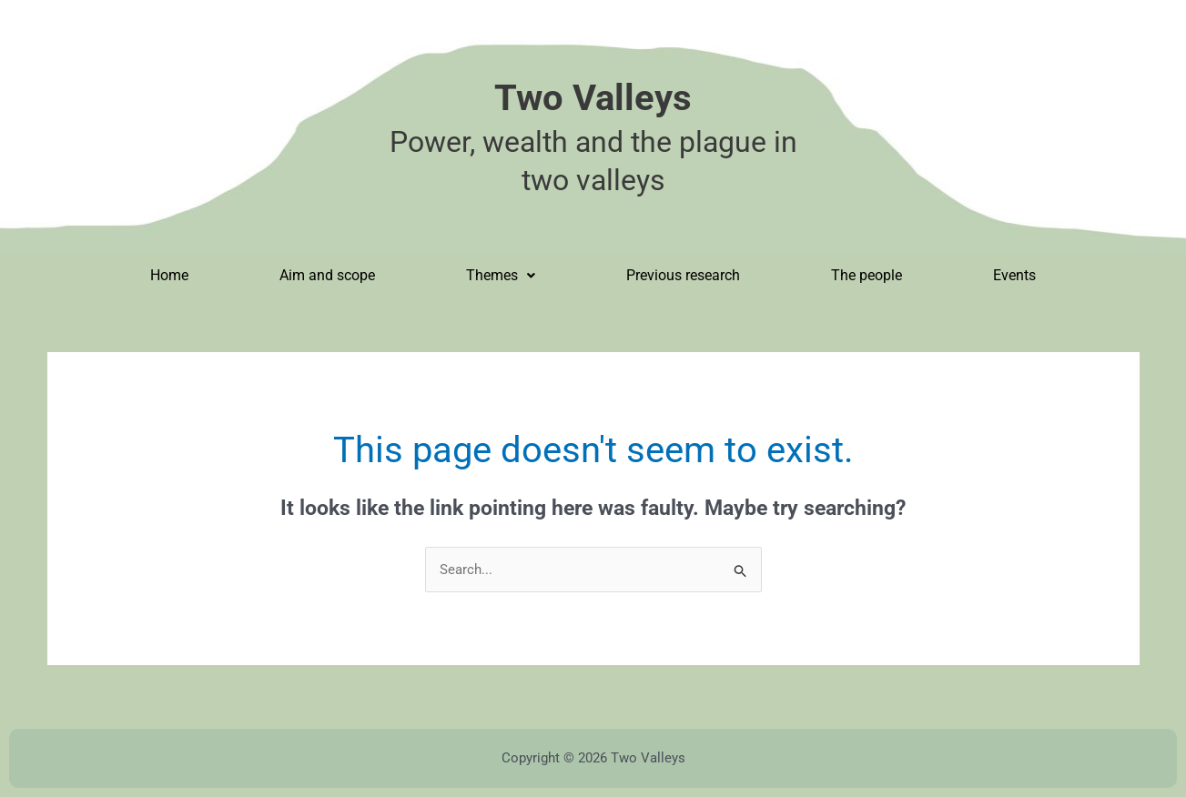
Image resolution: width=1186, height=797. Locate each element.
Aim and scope (327, 275)
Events (1014, 275)
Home (169, 275)
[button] (501, 276)
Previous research (683, 275)
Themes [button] (500, 275)
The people (866, 275)
